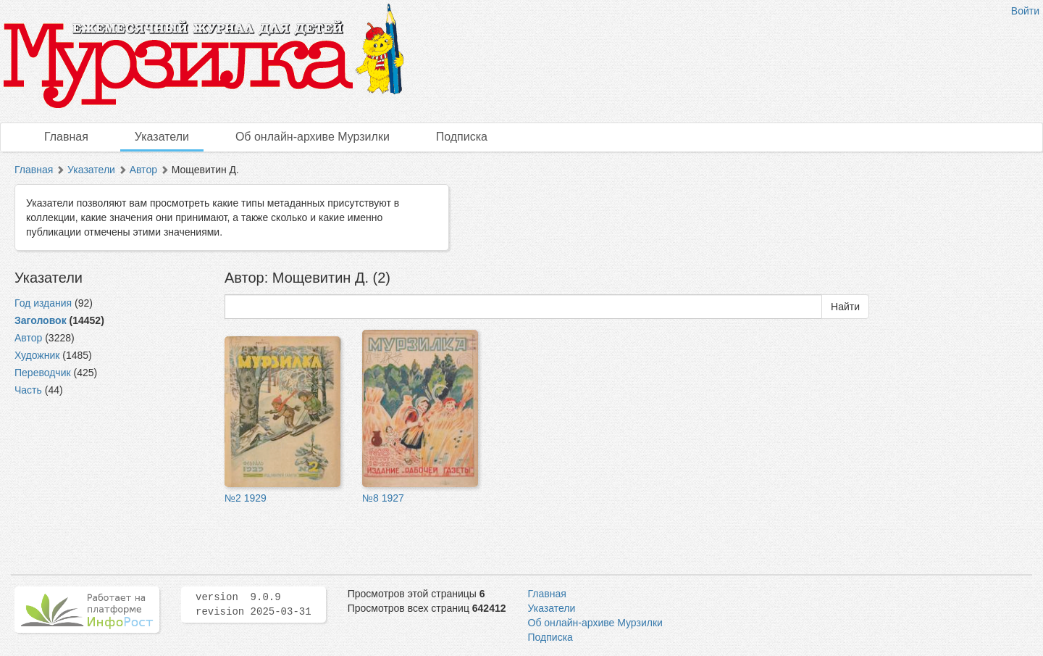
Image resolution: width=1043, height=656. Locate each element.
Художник (36, 355)
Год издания (43, 303)
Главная (66, 136)
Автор (143, 169)
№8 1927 (383, 498)
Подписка (461, 136)
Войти (1025, 11)
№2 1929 (246, 498)
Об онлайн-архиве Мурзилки (312, 136)
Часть (28, 390)
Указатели (162, 136)
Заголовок (40, 320)
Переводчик (42, 372)
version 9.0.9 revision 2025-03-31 (253, 604)
